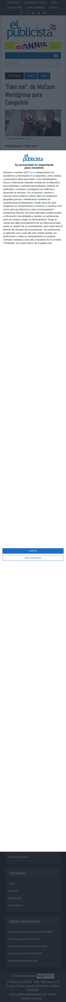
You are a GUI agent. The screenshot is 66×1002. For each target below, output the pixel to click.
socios (32, 172)
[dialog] (33, 501)
